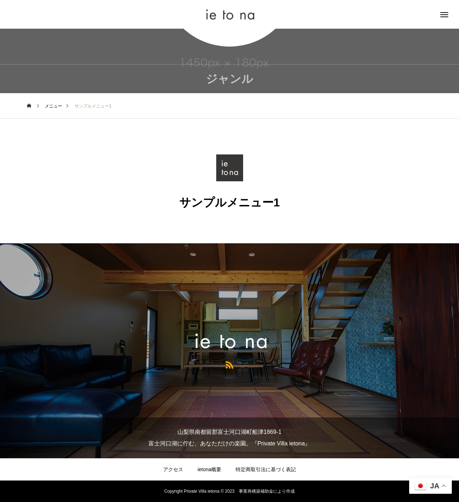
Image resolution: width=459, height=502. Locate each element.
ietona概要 (209, 469)
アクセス (173, 469)
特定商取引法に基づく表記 (266, 469)
